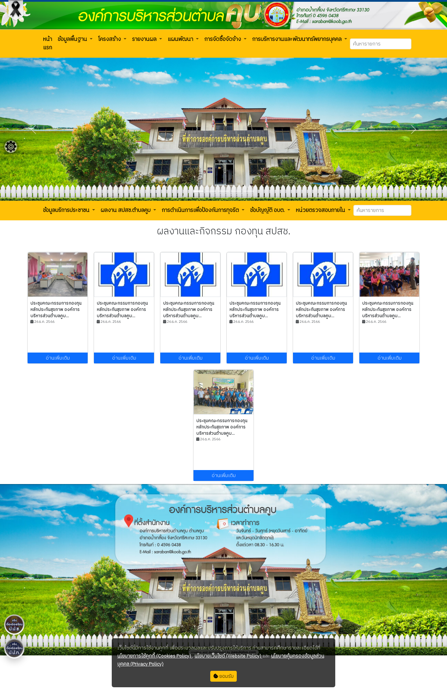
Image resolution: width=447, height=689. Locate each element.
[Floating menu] (11, 146)
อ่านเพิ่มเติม (58, 358)
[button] (47, 44)
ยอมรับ (223, 676)
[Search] (380, 43)
